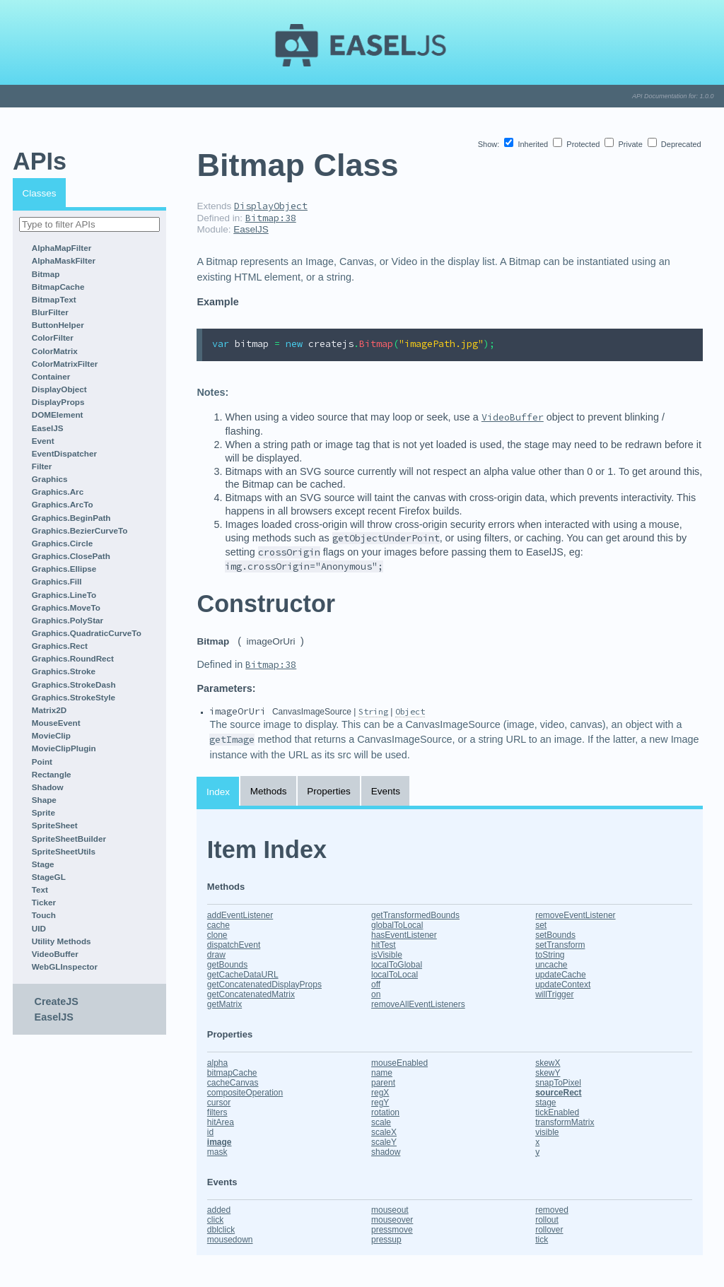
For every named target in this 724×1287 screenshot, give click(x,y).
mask (217, 1152)
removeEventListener (575, 915)
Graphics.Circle (62, 543)
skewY (547, 1073)
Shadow (48, 787)
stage (545, 1102)
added (218, 1210)
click (215, 1220)
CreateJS (56, 1001)
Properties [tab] (329, 791)
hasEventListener (404, 935)
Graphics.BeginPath (71, 517)
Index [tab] (218, 792)
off (375, 984)
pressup (386, 1240)
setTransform (560, 945)
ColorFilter (53, 337)
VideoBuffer (55, 953)
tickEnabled (557, 1112)
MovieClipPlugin (64, 748)
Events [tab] (385, 791)
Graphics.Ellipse (64, 568)
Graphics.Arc (57, 491)
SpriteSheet (55, 825)
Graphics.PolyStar (67, 620)
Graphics (50, 478)
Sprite (43, 812)
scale (381, 1122)
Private (624, 144)
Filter (42, 466)
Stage (43, 864)
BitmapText (54, 299)
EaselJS (48, 428)
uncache (551, 965)
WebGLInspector (65, 966)
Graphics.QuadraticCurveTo (86, 632)
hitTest (383, 945)
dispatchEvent (233, 945)
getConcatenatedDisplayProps (264, 984)
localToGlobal (396, 965)
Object (410, 711)
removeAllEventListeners (418, 1004)
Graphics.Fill (57, 581)
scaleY (384, 1142)
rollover (549, 1230)
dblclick (221, 1230)
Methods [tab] (268, 791)
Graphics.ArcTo (62, 504)
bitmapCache (232, 1073)
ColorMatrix (55, 350)
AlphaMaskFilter (63, 260)
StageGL (49, 876)
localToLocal (394, 975)
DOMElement (57, 414)
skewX (547, 1063)
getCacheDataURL (243, 975)
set (541, 925)
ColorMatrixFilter (65, 363)
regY (380, 1102)
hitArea (220, 1122)
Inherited (527, 144)
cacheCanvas (233, 1083)
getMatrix (224, 1004)
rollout (547, 1220)
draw (216, 955)
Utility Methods (61, 941)
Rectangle (51, 774)
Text (40, 889)
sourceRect (558, 1093)
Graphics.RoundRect (73, 658)
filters (217, 1112)
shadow (385, 1152)
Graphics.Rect (60, 645)
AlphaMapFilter (61, 247)
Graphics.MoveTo (66, 607)
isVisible (386, 955)
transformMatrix (564, 1122)
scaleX (384, 1132)
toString (549, 955)
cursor (218, 1102)
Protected (577, 144)
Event (43, 440)
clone (217, 935)
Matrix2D (49, 710)
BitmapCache (58, 286)
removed (551, 1210)
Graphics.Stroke (63, 671)
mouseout (390, 1210)
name (381, 1073)
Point (42, 761)
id (210, 1132)
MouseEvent (56, 722)
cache (218, 925)
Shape (44, 799)
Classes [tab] (40, 193)
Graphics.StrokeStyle (73, 697)
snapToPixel (558, 1083)
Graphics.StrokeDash (74, 684)
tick (541, 1240)
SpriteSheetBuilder (69, 838)
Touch (44, 914)
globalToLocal (397, 925)
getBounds (227, 965)
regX (380, 1093)
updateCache (560, 975)
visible (547, 1132)
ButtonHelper (58, 324)
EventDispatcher (64, 453)
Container (51, 376)
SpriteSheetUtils (63, 851)
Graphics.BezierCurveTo (80, 530)
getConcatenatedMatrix (251, 994)
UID (39, 928)
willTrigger (554, 994)
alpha (217, 1063)
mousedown (230, 1240)
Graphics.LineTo (64, 594)
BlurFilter (50, 312)
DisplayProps (58, 401)
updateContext (562, 984)
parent (383, 1083)
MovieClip (51, 735)
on (375, 994)
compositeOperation (245, 1093)
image (219, 1142)
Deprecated (674, 144)
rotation (385, 1112)
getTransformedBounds (415, 915)
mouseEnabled (399, 1063)
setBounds (555, 935)
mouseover (392, 1220)
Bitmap (46, 273)
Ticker (44, 902)
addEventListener (240, 915)
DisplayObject (59, 389)
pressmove (392, 1230)
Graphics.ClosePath (71, 555)
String (373, 711)
